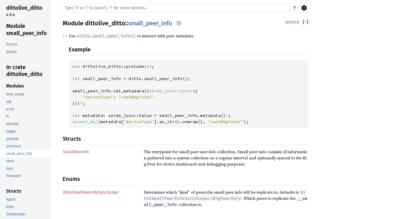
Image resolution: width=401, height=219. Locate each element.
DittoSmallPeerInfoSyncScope (90, 192)
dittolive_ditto (105, 23)
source (292, 22)
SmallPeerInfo (76, 151)
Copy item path (179, 23)
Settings (304, 8)
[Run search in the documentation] (176, 8)
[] (305, 22)
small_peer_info (150, 23)
